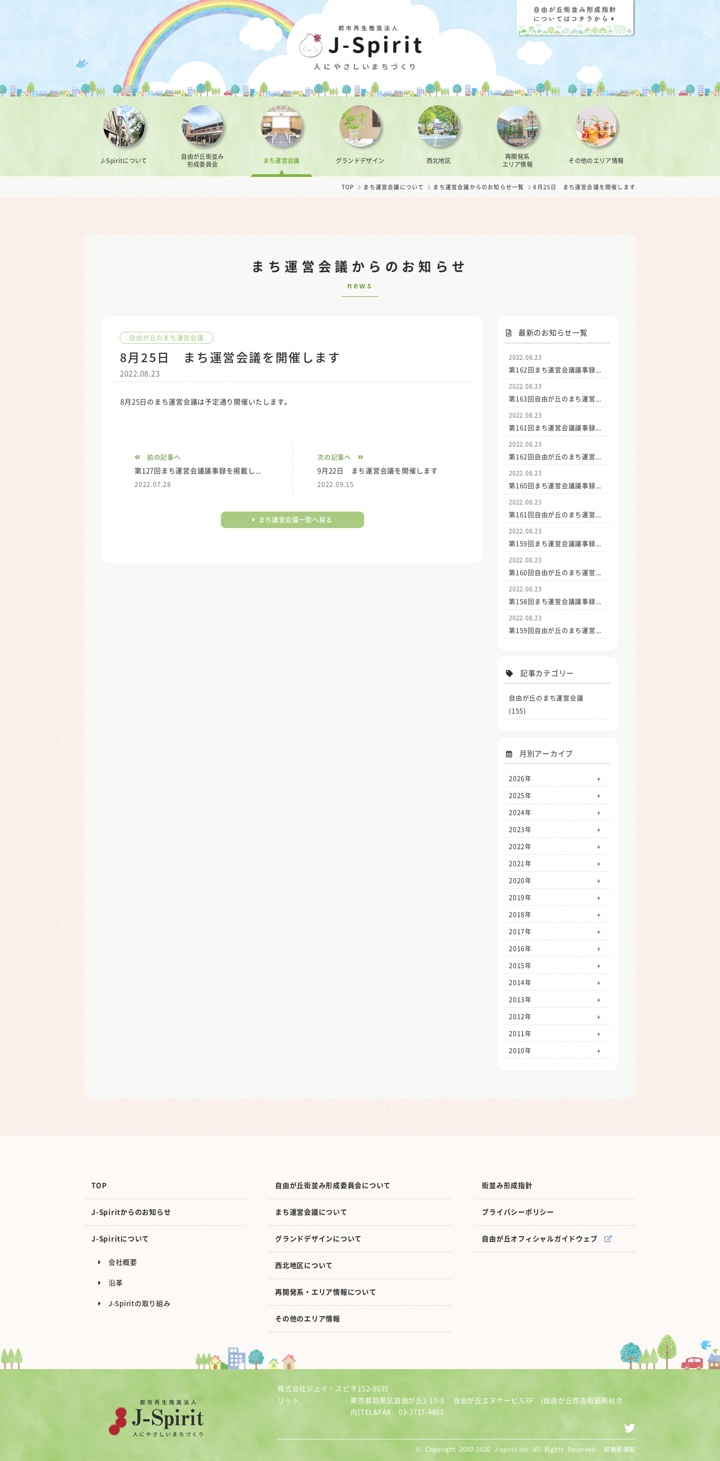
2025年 (520, 795)
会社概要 (117, 1262)
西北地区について (304, 1265)
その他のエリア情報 (307, 1318)
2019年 (520, 897)
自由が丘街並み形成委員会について (333, 1185)
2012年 (520, 1016)
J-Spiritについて (120, 1239)
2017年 (520, 931)
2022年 (520, 846)
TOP (348, 187)
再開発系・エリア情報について (326, 1292)
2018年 (520, 914)
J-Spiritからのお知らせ (131, 1212)
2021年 (520, 863)
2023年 (520, 829)
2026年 (520, 778)
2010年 (520, 1050)
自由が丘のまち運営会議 (166, 337)
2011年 (520, 1033)
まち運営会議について (393, 187)
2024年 (520, 812)
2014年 (520, 982)
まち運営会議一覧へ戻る (292, 519)
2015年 (520, 965)
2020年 (520, 880)
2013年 (520, 999)
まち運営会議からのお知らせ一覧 (478, 187)
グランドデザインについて (318, 1239)
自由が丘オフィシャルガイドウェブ (547, 1239)
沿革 (110, 1283)
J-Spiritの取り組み (134, 1303)
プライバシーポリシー (518, 1212)
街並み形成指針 (507, 1185)
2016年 (520, 948)
